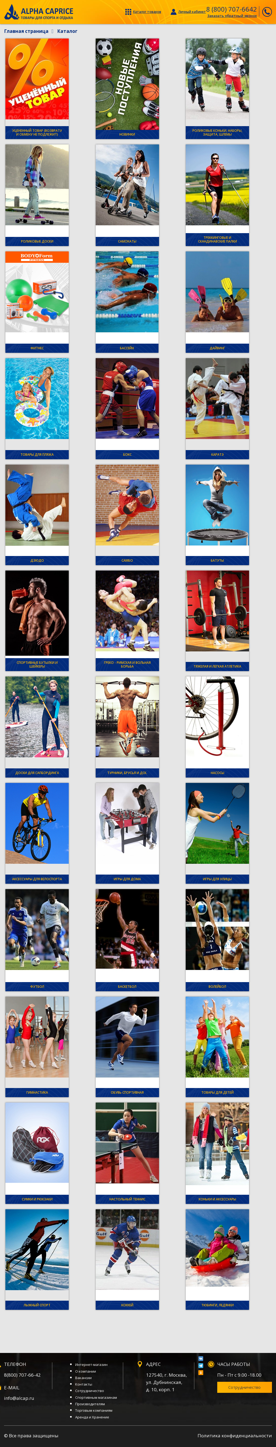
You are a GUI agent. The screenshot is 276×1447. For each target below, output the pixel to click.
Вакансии (83, 1377)
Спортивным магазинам (96, 1397)
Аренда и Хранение (92, 1417)
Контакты (83, 1384)
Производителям (90, 1403)
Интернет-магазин (91, 1364)
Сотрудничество (89, 1390)
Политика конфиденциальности (235, 1435)
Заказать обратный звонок (232, 15)
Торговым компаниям (93, 1410)
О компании (85, 1371)
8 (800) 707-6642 (231, 9)
